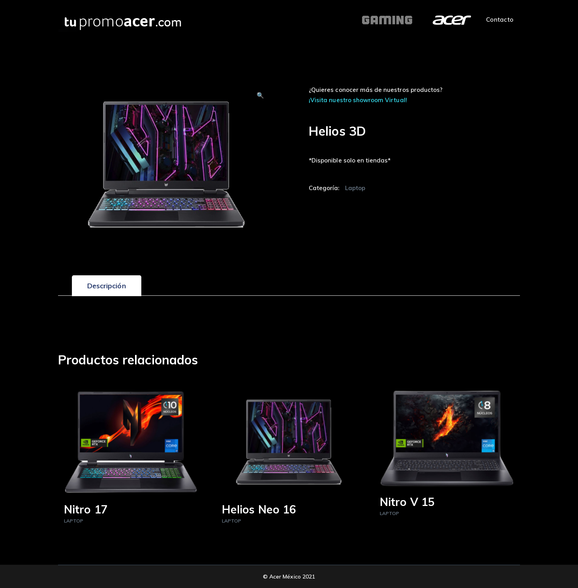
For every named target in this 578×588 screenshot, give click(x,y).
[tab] (106, 285)
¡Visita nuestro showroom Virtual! (358, 100)
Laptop (355, 188)
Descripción (106, 285)
